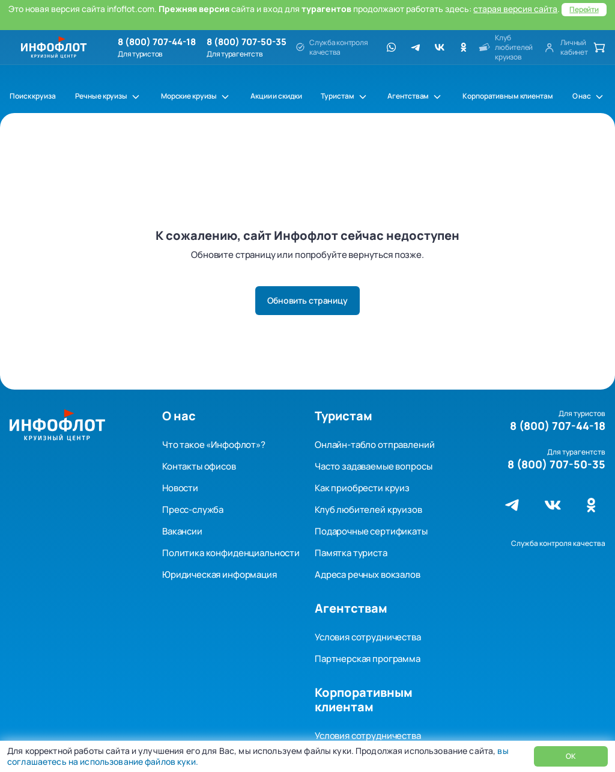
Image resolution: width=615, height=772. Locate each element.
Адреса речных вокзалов (367, 574)
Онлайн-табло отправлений (374, 444)
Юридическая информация (219, 574)
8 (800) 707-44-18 (157, 42)
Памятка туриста (351, 553)
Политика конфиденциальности (231, 553)
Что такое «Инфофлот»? (213, 444)
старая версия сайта (515, 8)
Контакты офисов (199, 466)
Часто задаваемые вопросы (373, 466)
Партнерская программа (367, 658)
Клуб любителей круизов (368, 509)
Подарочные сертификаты (371, 531)
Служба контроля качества (558, 543)
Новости (180, 488)
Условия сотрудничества (368, 637)
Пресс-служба (192, 509)
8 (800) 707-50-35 (246, 42)
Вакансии (182, 531)
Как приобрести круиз (362, 488)
